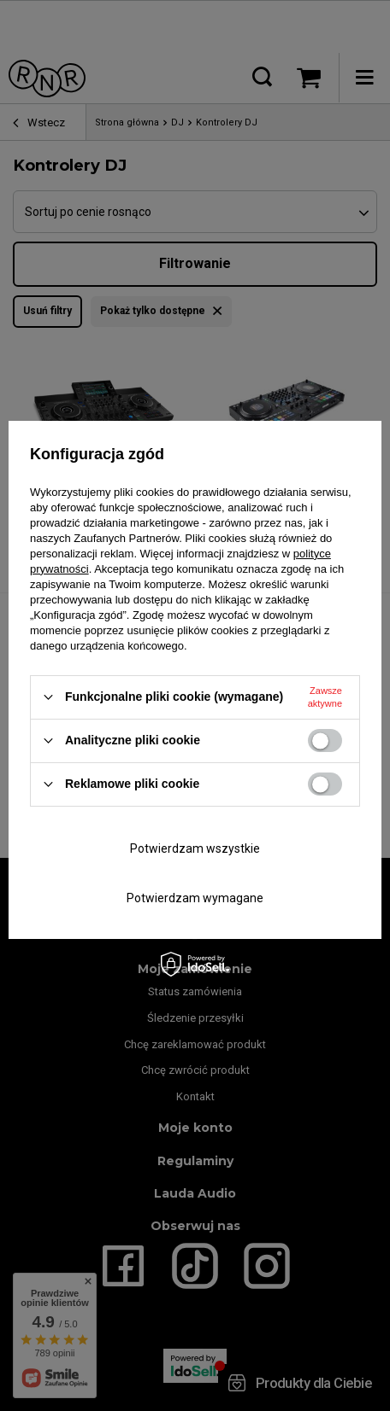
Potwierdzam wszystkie (195, 848)
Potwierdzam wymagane (195, 898)
